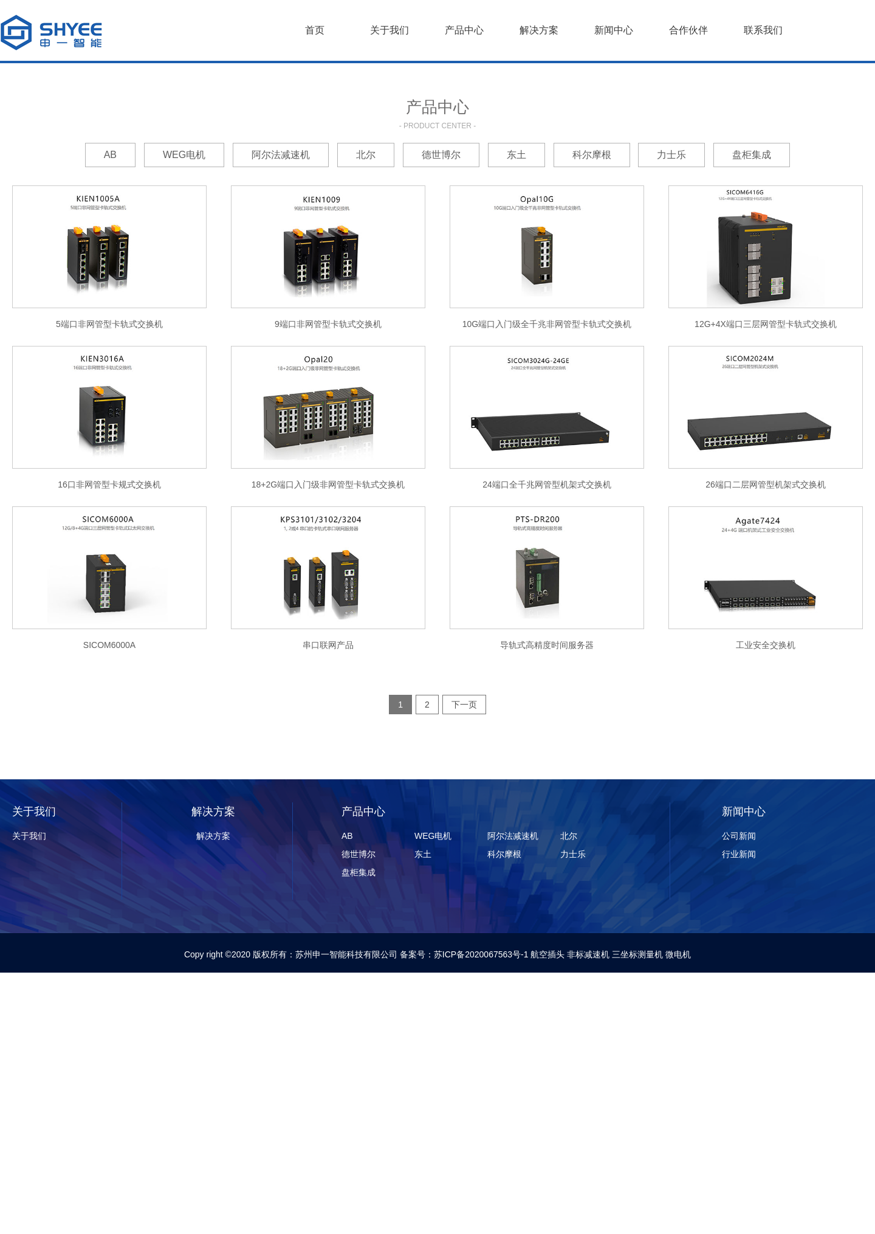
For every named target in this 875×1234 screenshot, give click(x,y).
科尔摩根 (591, 155)
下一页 (464, 704)
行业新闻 (739, 854)
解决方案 (539, 30)
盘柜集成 (751, 155)
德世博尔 (441, 155)
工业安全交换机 (765, 645)
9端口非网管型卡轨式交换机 (328, 324)
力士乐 (671, 155)
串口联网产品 (328, 645)
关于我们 (389, 30)
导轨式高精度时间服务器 (547, 645)
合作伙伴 (688, 30)
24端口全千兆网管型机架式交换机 (546, 484)
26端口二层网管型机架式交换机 (765, 484)
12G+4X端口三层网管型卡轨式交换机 (766, 324)
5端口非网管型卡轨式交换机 (109, 324)
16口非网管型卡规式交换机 (109, 484)
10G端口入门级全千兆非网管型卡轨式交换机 (546, 324)
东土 (516, 155)
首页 (314, 30)
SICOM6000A (109, 645)
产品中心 (464, 30)
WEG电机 (184, 155)
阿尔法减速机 (281, 155)
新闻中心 (613, 30)
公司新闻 (739, 836)
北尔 (366, 155)
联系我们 (763, 30)
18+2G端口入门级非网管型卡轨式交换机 (328, 484)
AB (110, 155)
